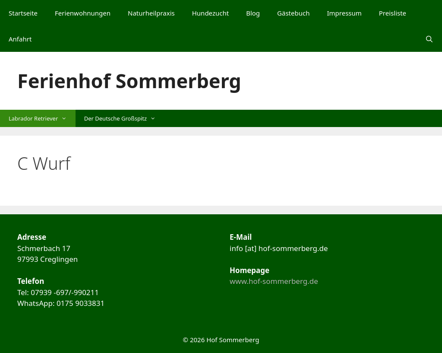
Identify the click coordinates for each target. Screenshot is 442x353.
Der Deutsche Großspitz (124, 118)
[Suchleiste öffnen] (429, 39)
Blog (253, 13)
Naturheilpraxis (151, 13)
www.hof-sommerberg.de (274, 281)
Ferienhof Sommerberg (129, 80)
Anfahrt (20, 39)
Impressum (344, 13)
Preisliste (392, 13)
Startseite (23, 13)
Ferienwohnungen (82, 13)
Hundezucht (210, 13)
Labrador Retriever (42, 118)
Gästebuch (293, 13)
